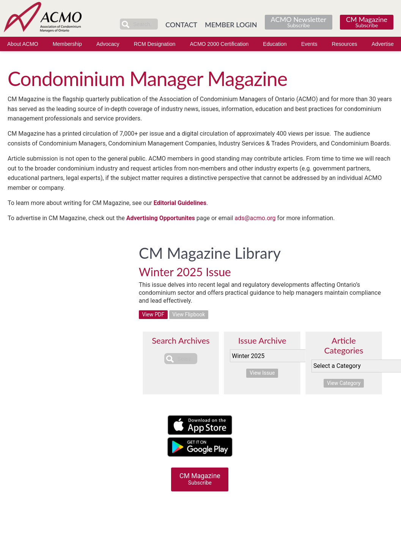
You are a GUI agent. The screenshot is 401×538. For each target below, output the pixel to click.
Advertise (383, 44)
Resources (344, 44)
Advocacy (108, 44)
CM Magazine (366, 21)
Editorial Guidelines (180, 202)
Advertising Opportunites (160, 218)
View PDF (153, 315)
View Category (344, 383)
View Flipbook (189, 315)
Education (274, 44)
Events (309, 44)
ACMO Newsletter (298, 21)
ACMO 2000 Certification (219, 44)
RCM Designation (155, 44)
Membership (67, 44)
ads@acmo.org (254, 218)
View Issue (262, 373)
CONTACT (181, 24)
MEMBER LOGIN (231, 24)
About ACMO (22, 44)
